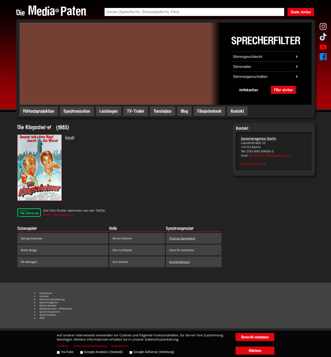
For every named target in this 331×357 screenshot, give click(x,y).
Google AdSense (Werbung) (153, 352)
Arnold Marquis (179, 262)
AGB (42, 318)
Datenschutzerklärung (52, 299)
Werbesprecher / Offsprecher (56, 308)
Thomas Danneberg (182, 238)
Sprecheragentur (49, 302)
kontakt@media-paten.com (270, 155)
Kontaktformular (253, 164)
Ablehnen (255, 350)
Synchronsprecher (50, 311)
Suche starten (301, 12)
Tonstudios (163, 111)
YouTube (67, 352)
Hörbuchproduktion (38, 111)
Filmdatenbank (209, 111)
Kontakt (237, 111)
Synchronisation (76, 111)
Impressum (46, 293)
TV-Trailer (135, 111)
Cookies (63, 346)
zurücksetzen (248, 90)
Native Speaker (48, 305)
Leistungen (108, 111)
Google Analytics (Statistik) (103, 352)
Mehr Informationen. (59, 215)
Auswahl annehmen (255, 337)
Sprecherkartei (48, 314)
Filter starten (283, 90)
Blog (184, 111)
